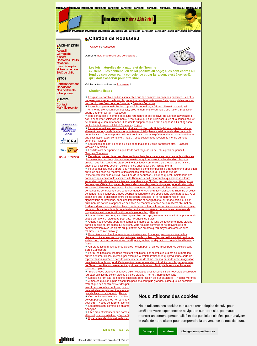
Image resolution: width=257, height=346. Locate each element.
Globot (102, 140)
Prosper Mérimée (186, 277)
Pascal (123, 293)
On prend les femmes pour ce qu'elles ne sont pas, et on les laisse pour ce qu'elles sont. (140, 246)
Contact (62, 104)
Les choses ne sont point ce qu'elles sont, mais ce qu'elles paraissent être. (132, 143)
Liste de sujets (66, 66)
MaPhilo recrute (67, 107)
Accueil (62, 50)
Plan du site (109, 329)
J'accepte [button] (148, 331)
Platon (88, 243)
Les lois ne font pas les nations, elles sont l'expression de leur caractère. (130, 277)
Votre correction (67, 69)
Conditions (64, 86)
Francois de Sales (143, 218)
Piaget (154, 212)
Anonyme (90, 308)
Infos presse (65, 93)
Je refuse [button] (168, 331)
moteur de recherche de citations (116, 55)
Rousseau (109, 46)
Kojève (138, 125)
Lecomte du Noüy (107, 231)
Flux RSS (123, 329)
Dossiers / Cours (68, 59)
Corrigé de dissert (64, 55)
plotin (101, 268)
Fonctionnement (68, 83)
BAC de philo (65, 72)
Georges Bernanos (144, 103)
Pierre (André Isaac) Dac (161, 274)
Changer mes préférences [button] (198, 331)
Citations (63, 63)
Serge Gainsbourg (96, 249)
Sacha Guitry (126, 315)
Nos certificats (66, 90)
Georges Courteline (96, 153)
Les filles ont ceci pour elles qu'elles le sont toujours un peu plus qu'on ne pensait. (136, 150)
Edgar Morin (164, 165)
